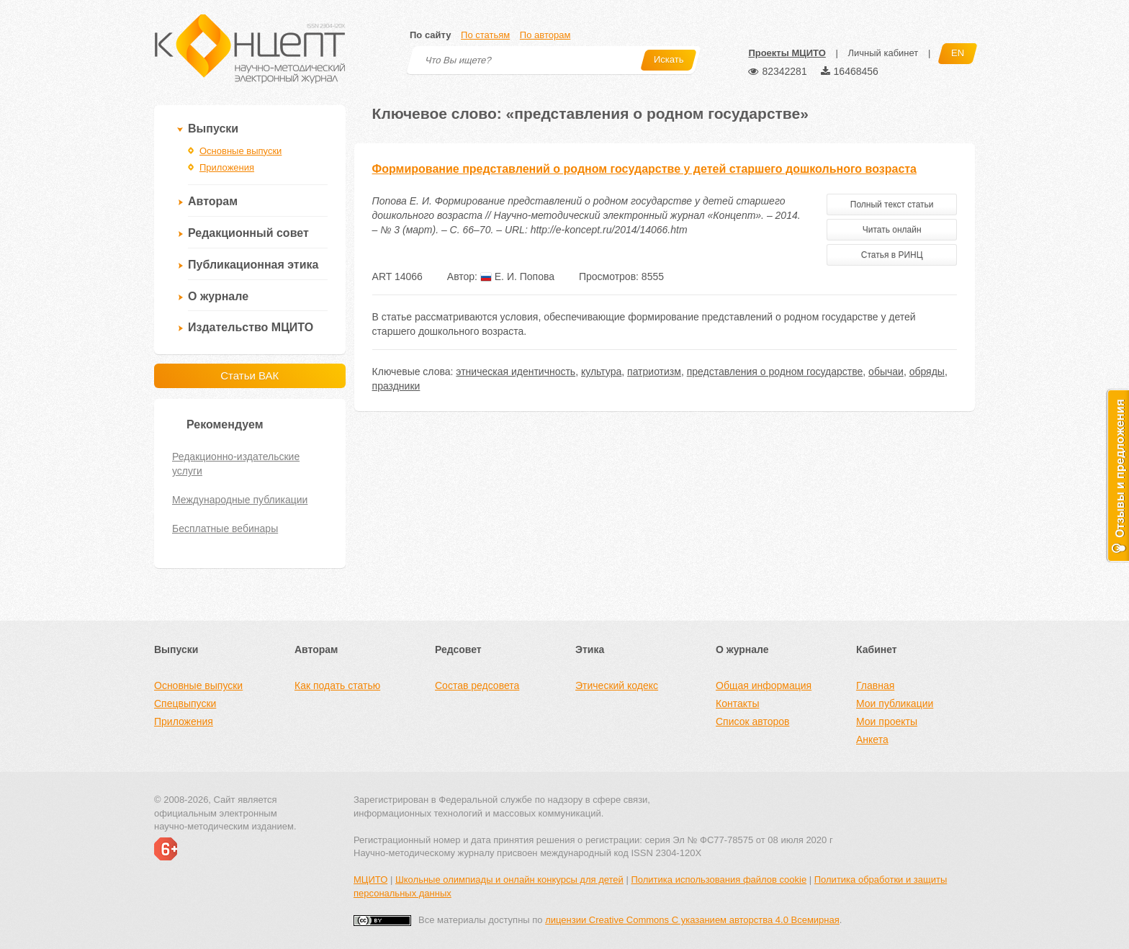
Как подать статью (337, 685)
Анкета (872, 739)
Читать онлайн (892, 230)
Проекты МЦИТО (786, 53)
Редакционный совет (248, 233)
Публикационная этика (253, 264)
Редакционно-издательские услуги (236, 464)
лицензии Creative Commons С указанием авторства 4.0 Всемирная (692, 919)
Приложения (226, 167)
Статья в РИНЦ (892, 255)
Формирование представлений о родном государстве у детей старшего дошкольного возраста (644, 169)
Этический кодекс (616, 685)
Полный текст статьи (892, 204)
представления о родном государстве (775, 371)
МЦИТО (370, 879)
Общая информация (763, 685)
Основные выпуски (240, 150)
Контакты (737, 703)
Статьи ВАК (249, 375)
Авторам (213, 201)
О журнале (218, 296)
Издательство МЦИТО (250, 327)
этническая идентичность (515, 371)
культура (601, 371)
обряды (927, 371)
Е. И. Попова (517, 276)
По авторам (545, 35)
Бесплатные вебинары (225, 528)
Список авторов (752, 721)
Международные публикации (239, 499)
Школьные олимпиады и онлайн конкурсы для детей (509, 879)
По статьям (485, 35)
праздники (396, 386)
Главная (875, 685)
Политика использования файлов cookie (718, 879)
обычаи (886, 371)
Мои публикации (894, 703)
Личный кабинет (882, 53)
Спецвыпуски (185, 703)
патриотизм (654, 371)
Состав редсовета (477, 685)
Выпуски (213, 128)
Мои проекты (886, 721)
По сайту (430, 35)
